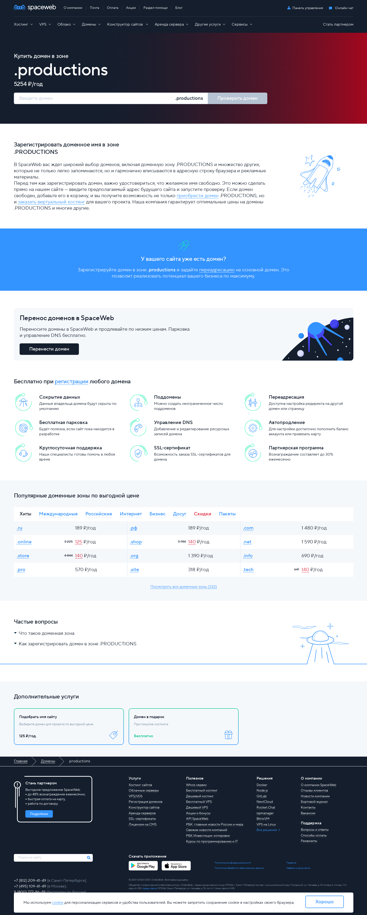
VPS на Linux (266, 824)
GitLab (262, 796)
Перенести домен (49, 349)
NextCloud (265, 802)
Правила (291, 862)
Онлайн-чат (344, 8)
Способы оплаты (314, 835)
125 (78, 542)
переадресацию (217, 270)
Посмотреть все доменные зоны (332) (183, 586)
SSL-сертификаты (142, 819)
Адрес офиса (149, 888)
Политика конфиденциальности (233, 862)
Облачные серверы (144, 790)
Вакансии (308, 813)
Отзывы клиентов (314, 790)
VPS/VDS (135, 796)
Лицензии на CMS (143, 824)
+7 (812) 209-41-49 (30, 880)
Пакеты (227, 514)
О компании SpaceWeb (318, 785)
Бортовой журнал (314, 802)
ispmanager (265, 813)
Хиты (25, 514)
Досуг (179, 514)
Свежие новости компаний (206, 830)
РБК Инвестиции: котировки (208, 836)
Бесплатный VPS (199, 802)
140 (192, 542)
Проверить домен (237, 98)
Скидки (202, 514)
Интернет (131, 514)
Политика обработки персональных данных (239, 868)
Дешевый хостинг (200, 796)
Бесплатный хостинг (202, 790)
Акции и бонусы (198, 813)
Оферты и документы (298, 868)
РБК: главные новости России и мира (214, 824)
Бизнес (157, 514)
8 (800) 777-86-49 (30, 892)
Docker (262, 785)
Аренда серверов (142, 813)
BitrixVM (263, 819)
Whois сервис (196, 785)
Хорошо (324, 902)
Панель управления (307, 8)
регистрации (71, 381)
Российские (98, 514)
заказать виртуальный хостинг (51, 202)
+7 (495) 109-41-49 (30, 886)
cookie (57, 902)
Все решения (267, 830)
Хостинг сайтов (140, 785)
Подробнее (39, 814)
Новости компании (315, 796)
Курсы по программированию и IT (212, 841)
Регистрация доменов (145, 802)
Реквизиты (309, 841)
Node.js (262, 790)
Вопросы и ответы (315, 830)
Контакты (308, 807)
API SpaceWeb (197, 819)
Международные (58, 514)
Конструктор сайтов (144, 807)
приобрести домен (198, 196)
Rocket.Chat (266, 807)
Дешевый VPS (197, 807)
